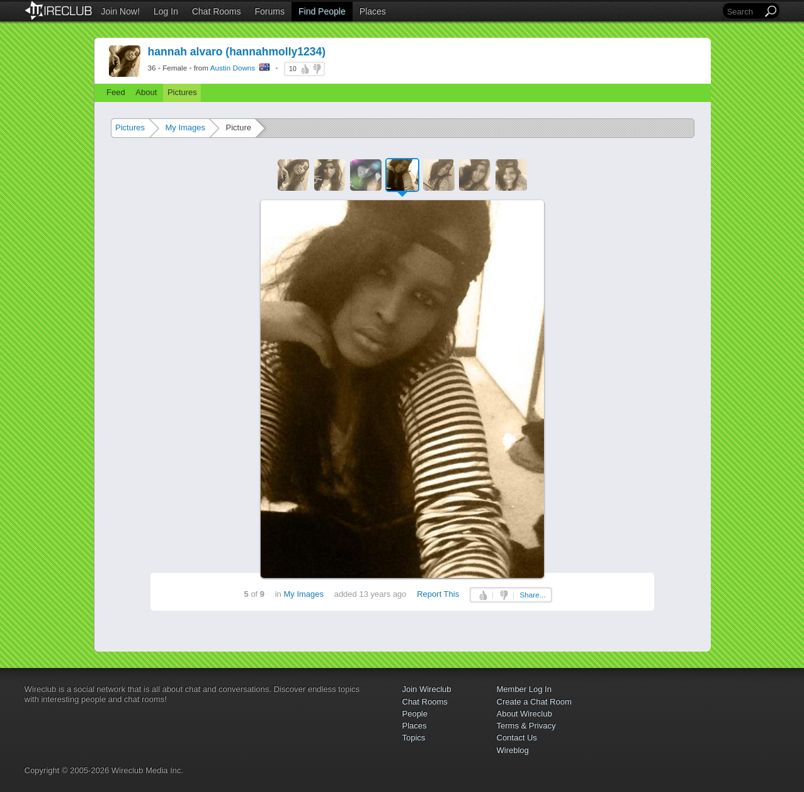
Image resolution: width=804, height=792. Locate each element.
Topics (414, 737)
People (414, 713)
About (146, 92)
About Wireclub (524, 713)
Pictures (182, 92)
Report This (438, 594)
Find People (322, 11)
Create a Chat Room (534, 701)
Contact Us (517, 737)
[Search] (743, 11)
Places (373, 11)
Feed (115, 92)
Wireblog (513, 750)
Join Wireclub (426, 689)
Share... (533, 595)
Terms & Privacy (526, 725)
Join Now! (120, 11)
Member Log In (524, 689)
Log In (166, 11)
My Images (185, 127)
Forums (270, 11)
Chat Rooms (216, 11)
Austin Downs (232, 68)
